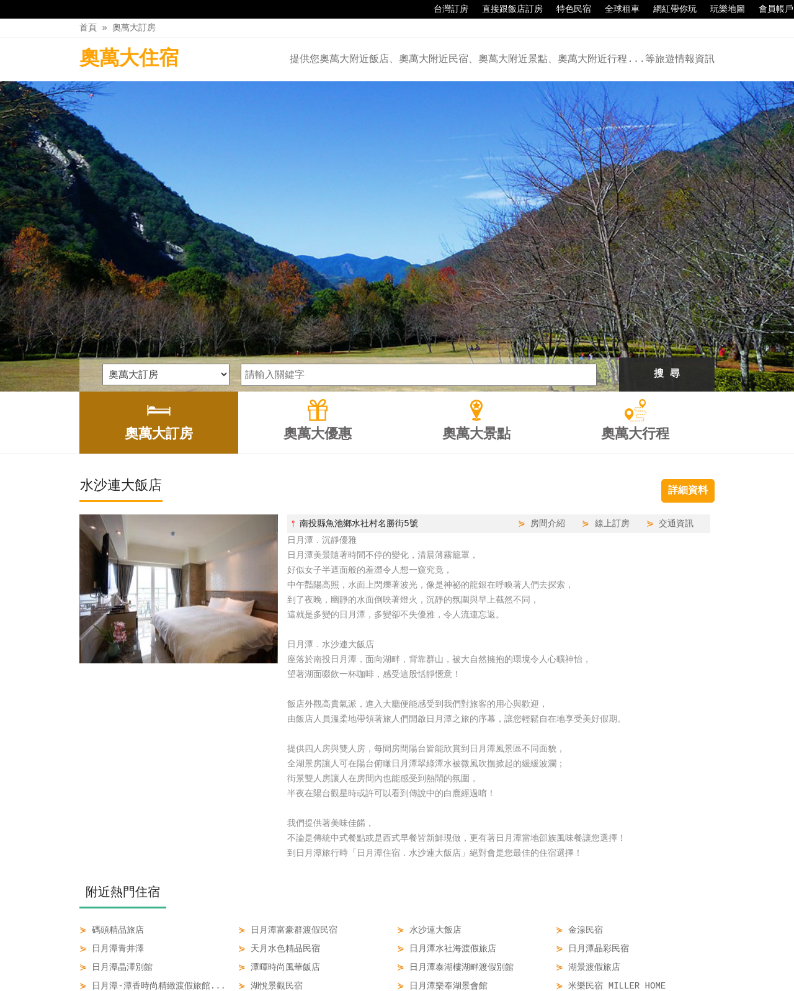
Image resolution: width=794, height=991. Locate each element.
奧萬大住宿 (129, 59)
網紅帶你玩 (669, 9)
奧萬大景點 (425, 955)
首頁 (88, 28)
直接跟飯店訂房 (506, 9)
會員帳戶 (769, 9)
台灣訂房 (444, 9)
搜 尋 (667, 229)
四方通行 (399, 981)
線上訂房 (612, 379)
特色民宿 (567, 9)
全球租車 (616, 9)
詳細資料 (688, 346)
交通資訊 (676, 379)
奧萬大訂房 (134, 28)
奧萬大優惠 (363, 955)
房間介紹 (547, 379)
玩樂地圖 (721, 9)
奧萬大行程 (487, 955)
